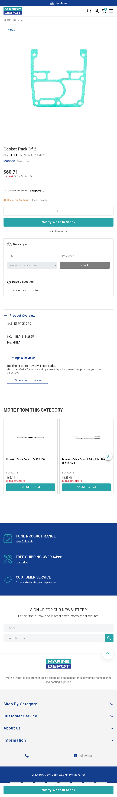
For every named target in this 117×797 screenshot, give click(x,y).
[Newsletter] (109, 638)
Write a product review (28, 380)
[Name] (58, 628)
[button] (107, 653)
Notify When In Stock (58, 222)
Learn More (22, 562)
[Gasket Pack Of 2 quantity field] (58, 211)
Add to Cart (30, 487)
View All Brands (24, 541)
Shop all (10, 155)
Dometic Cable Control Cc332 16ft (25, 459)
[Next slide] (108, 456)
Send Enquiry (19, 290)
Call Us (35, 290)
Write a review (24, 161)
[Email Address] (58, 638)
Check (84, 265)
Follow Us (82, 756)
